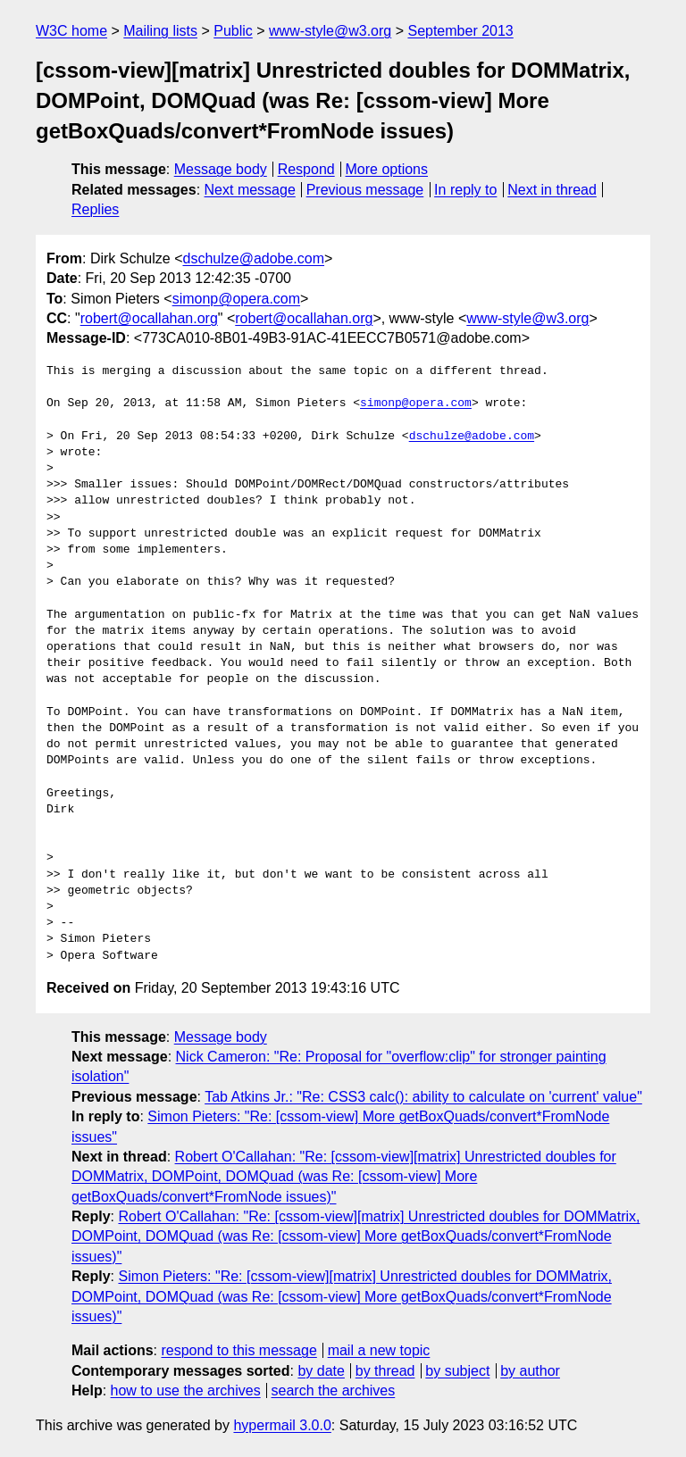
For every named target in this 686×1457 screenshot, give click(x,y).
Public (233, 30)
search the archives (334, 1390)
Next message (250, 189)
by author (530, 1370)
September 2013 (460, 30)
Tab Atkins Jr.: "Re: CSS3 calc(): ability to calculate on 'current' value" (423, 1096)
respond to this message (238, 1350)
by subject (457, 1370)
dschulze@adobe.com (253, 258)
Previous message (365, 189)
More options (387, 169)
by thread (385, 1370)
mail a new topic (379, 1350)
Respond (306, 169)
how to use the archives (186, 1390)
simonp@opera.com (236, 298)
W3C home (71, 30)
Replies (95, 209)
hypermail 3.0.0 (281, 1425)
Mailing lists (160, 30)
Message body (220, 169)
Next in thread (552, 189)
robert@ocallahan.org (149, 318)
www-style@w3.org (330, 30)
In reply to (465, 189)
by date (320, 1370)
